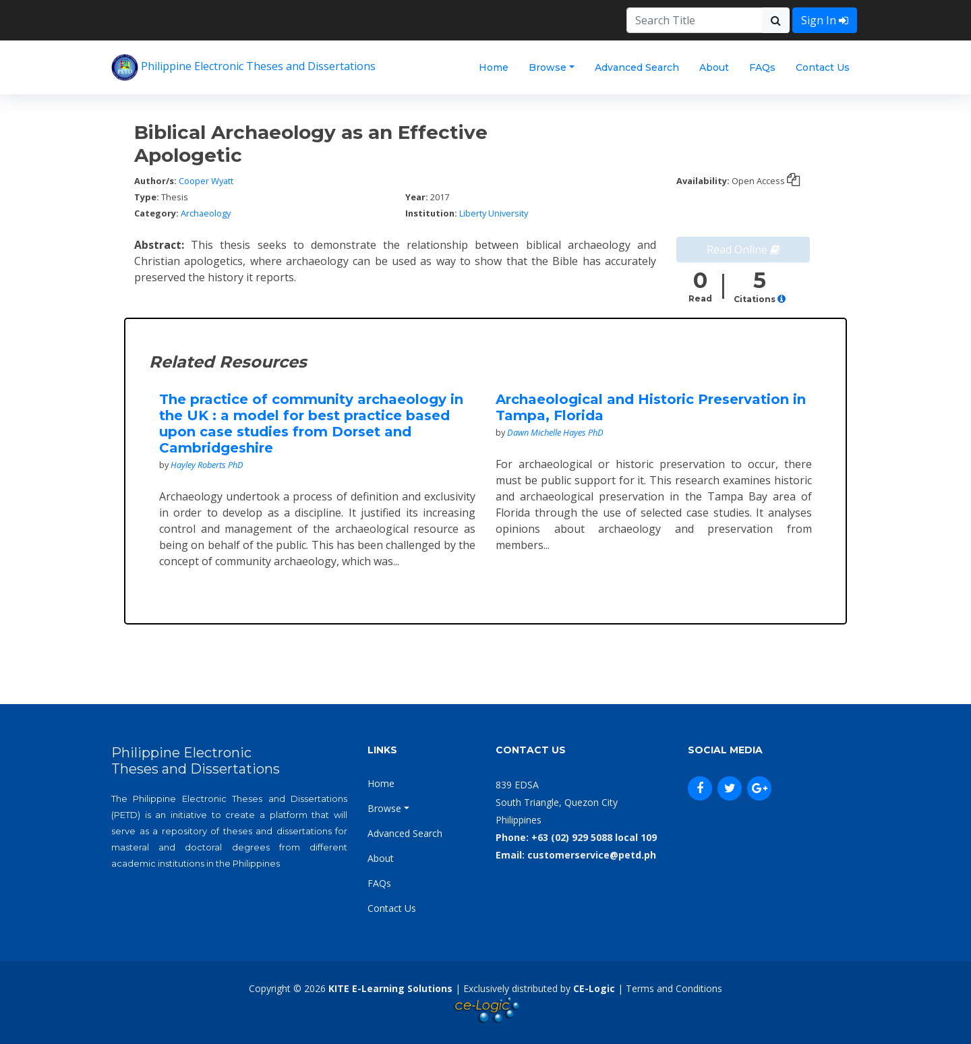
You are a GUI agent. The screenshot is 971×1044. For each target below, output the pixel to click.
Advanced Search (637, 67)
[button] (781, 299)
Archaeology (206, 213)
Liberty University (493, 213)
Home (493, 67)
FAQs (762, 67)
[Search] (694, 20)
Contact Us (823, 67)
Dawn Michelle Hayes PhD (555, 432)
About (714, 67)
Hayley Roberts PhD (207, 465)
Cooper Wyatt (206, 181)
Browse (547, 67)
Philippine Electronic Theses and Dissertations (243, 67)
